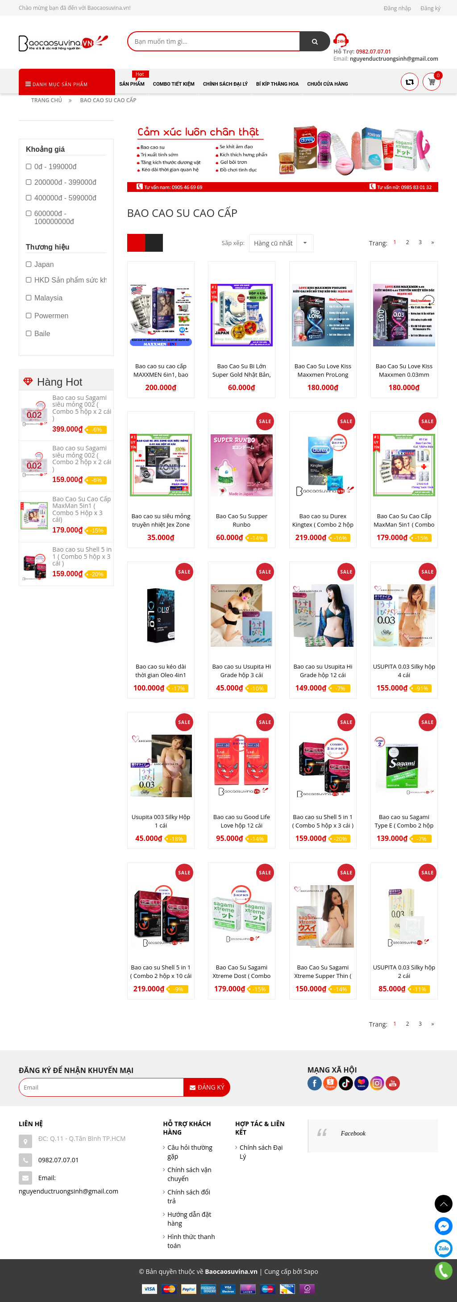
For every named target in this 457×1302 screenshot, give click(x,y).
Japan (40, 265)
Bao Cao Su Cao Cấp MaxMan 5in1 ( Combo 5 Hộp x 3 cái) (404, 524)
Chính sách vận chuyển (189, 1174)
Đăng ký (430, 8)
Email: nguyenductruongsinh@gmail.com (68, 1184)
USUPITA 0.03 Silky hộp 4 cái (404, 670)
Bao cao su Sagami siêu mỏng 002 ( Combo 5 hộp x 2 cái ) (81, 407)
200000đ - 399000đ (61, 183)
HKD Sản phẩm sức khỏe (71, 280)
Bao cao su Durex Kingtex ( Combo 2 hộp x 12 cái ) (322, 524)
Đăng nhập (397, 8)
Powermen (47, 316)
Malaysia (44, 298)
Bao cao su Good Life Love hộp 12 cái (241, 821)
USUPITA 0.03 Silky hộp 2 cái (404, 971)
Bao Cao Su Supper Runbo (242, 520)
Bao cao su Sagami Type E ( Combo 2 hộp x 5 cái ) (404, 825)
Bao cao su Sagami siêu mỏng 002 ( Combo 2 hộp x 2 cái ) (81, 458)
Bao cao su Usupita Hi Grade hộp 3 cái (241, 670)
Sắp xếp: (233, 243)
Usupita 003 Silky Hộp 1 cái (161, 821)
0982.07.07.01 (58, 1160)
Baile (38, 334)
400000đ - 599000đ (61, 198)
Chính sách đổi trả (188, 1196)
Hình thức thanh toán (191, 1241)
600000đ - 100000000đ (50, 218)
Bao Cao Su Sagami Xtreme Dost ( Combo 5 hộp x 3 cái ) (241, 975)
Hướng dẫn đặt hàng (189, 1218)
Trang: (383, 243)
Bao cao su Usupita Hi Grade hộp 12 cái (322, 670)
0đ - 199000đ (51, 167)
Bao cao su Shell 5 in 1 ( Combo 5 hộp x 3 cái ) (322, 821)
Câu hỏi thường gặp (189, 1152)
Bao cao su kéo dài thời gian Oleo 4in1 (160, 670)
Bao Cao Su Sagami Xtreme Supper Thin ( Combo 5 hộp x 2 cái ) (323, 975)
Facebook (353, 1133)
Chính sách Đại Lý (261, 1152)
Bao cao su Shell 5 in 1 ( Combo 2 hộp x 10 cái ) (161, 975)
